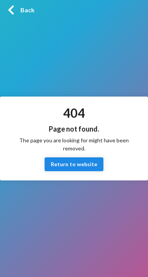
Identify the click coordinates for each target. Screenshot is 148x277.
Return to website (74, 164)
